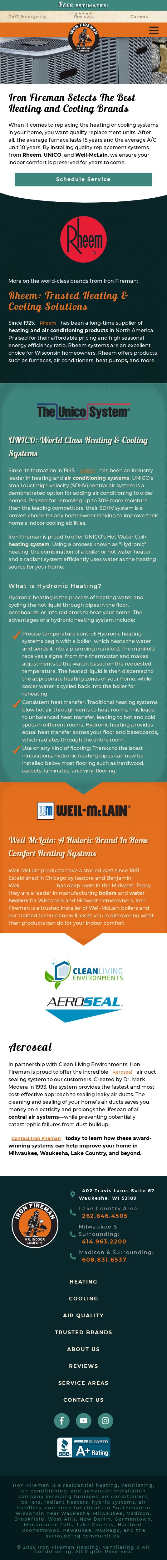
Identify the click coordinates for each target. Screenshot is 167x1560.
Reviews (83, 15)
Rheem (48, 323)
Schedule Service (83, 179)
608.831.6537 (104, 1259)
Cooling (83, 1299)
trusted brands (83, 1332)
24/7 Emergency (28, 16)
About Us (83, 1349)
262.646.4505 (105, 1216)
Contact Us (83, 1400)
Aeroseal (122, 1072)
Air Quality (83, 1316)
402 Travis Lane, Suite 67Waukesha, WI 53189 (117, 1194)
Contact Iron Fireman (36, 1138)
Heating (83, 1282)
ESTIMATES (83, 5)
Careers (139, 16)
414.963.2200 (104, 1241)
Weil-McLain (38, 886)
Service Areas (83, 1383)
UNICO (87, 471)
